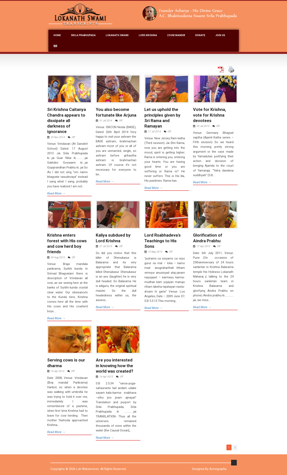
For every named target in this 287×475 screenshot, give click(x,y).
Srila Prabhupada (83, 35)
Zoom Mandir (176, 35)
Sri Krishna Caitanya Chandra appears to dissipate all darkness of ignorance (66, 120)
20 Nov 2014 (58, 137)
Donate (200, 35)
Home (57, 35)
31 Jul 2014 (105, 120)
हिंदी (55, 46)
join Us (220, 35)
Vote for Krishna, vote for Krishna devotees (209, 115)
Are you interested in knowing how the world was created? (114, 366)
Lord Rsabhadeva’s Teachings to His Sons (162, 241)
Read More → (56, 193)
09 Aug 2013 (58, 257)
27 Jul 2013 (105, 246)
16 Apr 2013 (57, 371)
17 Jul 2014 (154, 131)
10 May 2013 (155, 251)
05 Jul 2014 (203, 126)
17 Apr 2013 (203, 246)
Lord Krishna (148, 35)
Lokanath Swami (117, 35)
